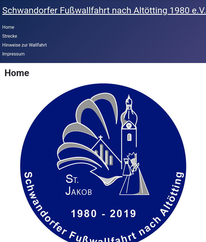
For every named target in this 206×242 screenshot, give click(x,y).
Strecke (9, 36)
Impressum (13, 54)
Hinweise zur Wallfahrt (24, 45)
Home (8, 27)
